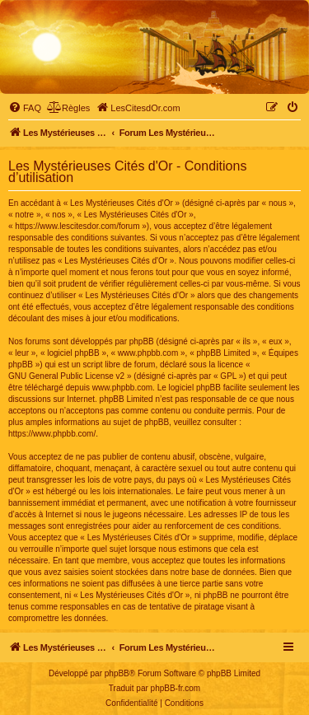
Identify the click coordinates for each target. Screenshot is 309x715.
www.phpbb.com (122, 387)
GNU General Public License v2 (66, 376)
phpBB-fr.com (176, 688)
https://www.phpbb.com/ (52, 433)
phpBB (117, 673)
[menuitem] (24, 108)
